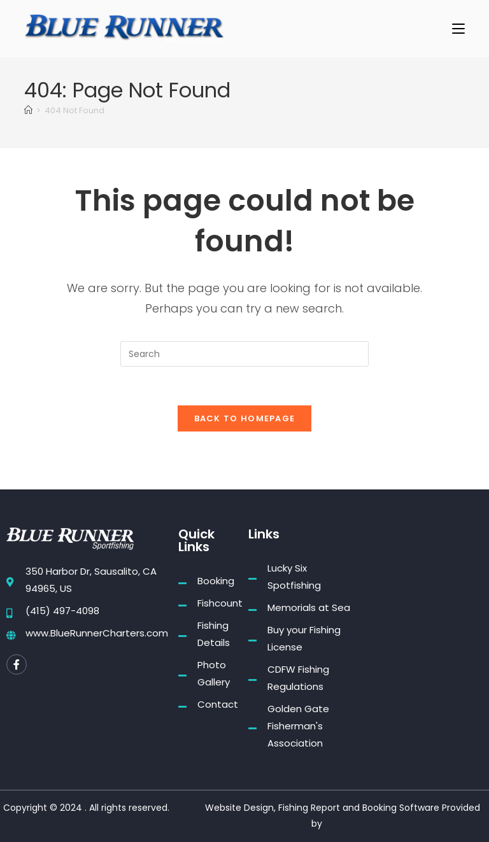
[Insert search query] (244, 354)
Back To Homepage (244, 418)
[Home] (28, 110)
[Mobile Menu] (458, 28)
